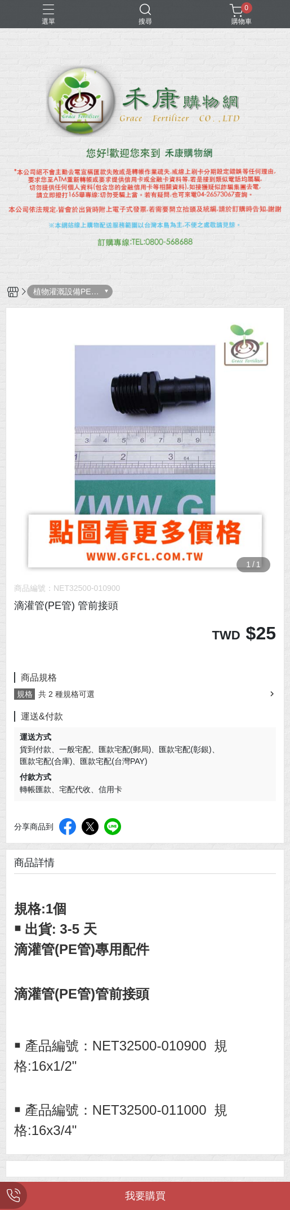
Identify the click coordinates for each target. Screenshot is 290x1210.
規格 (25, 694)
